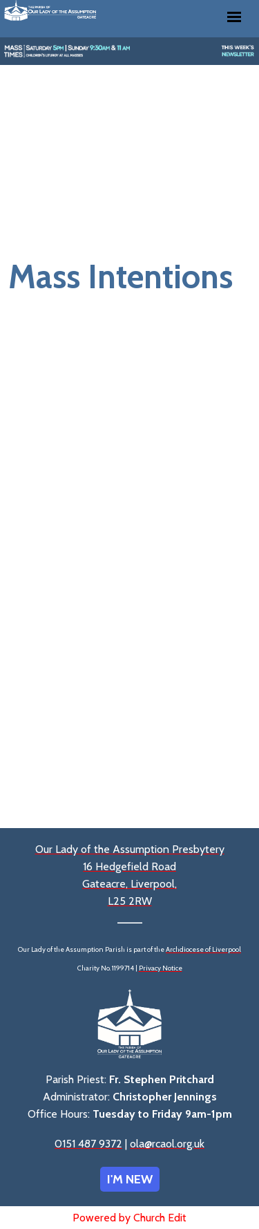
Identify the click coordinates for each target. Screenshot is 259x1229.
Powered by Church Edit (129, 1217)
